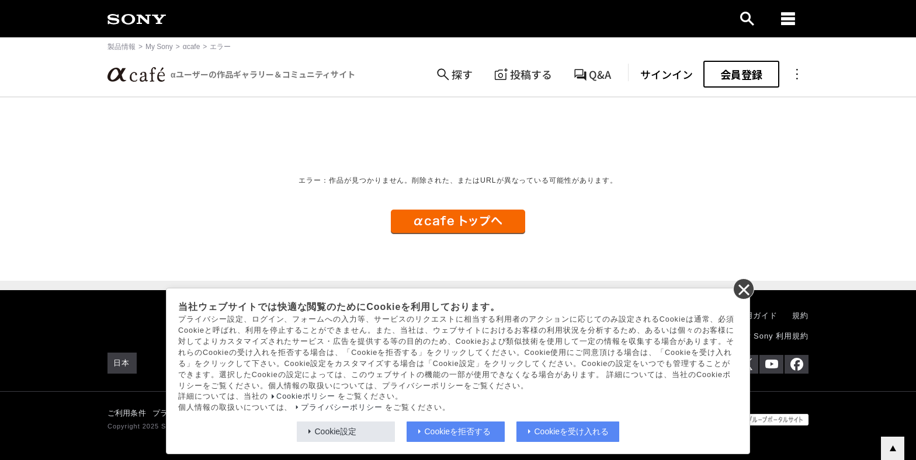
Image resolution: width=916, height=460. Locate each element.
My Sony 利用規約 (774, 336)
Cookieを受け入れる (572, 431)
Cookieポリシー (305, 396)
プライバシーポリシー (342, 407)
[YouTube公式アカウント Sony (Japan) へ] (771, 364)
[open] (747, 18)
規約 (800, 315)
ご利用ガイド (753, 315)
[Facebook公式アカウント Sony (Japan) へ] (797, 364)
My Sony (159, 47)
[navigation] (788, 18)
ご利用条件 (126, 413)
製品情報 (121, 47)
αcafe (191, 47)
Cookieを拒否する (458, 431)
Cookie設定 (336, 431)
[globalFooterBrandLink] (765, 420)
